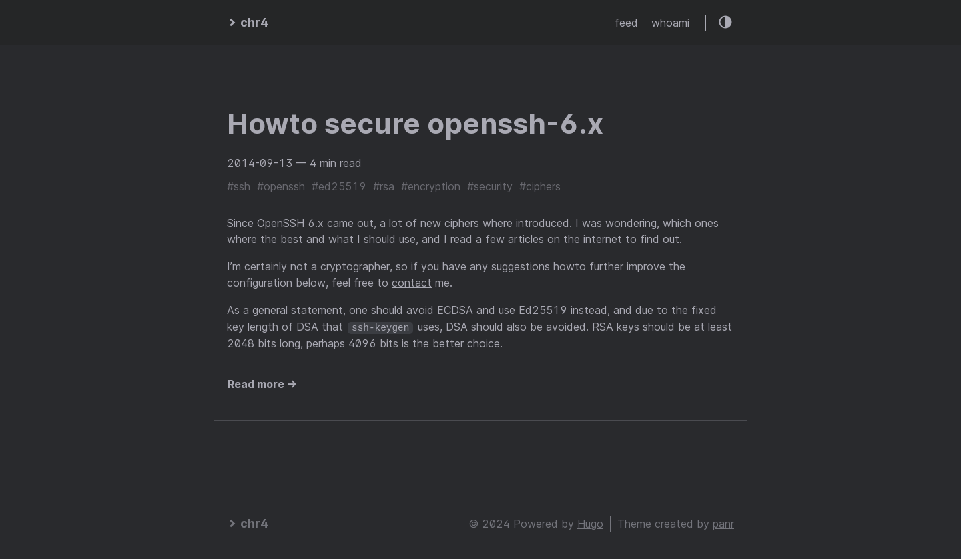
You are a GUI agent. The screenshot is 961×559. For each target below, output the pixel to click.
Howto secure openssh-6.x (415, 123)
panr (723, 523)
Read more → (262, 384)
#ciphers (540, 186)
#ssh (238, 186)
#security (490, 186)
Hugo (590, 523)
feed (626, 22)
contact (412, 282)
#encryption (430, 186)
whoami (670, 22)
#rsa (383, 186)
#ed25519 (339, 186)
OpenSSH (280, 223)
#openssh (281, 186)
